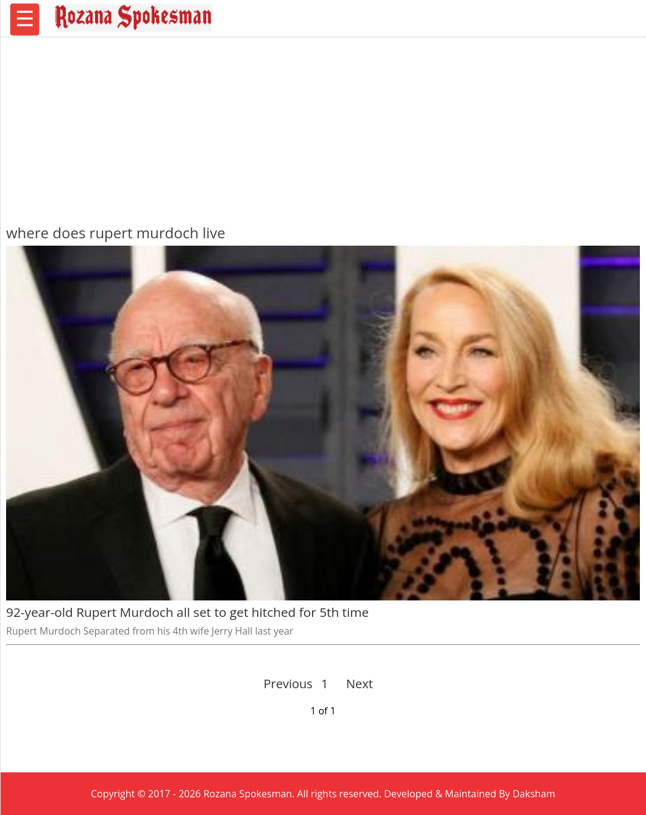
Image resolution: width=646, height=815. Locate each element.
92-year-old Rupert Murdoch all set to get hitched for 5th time (187, 612)
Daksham (534, 793)
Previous (288, 683)
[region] (323, 125)
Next (354, 683)
